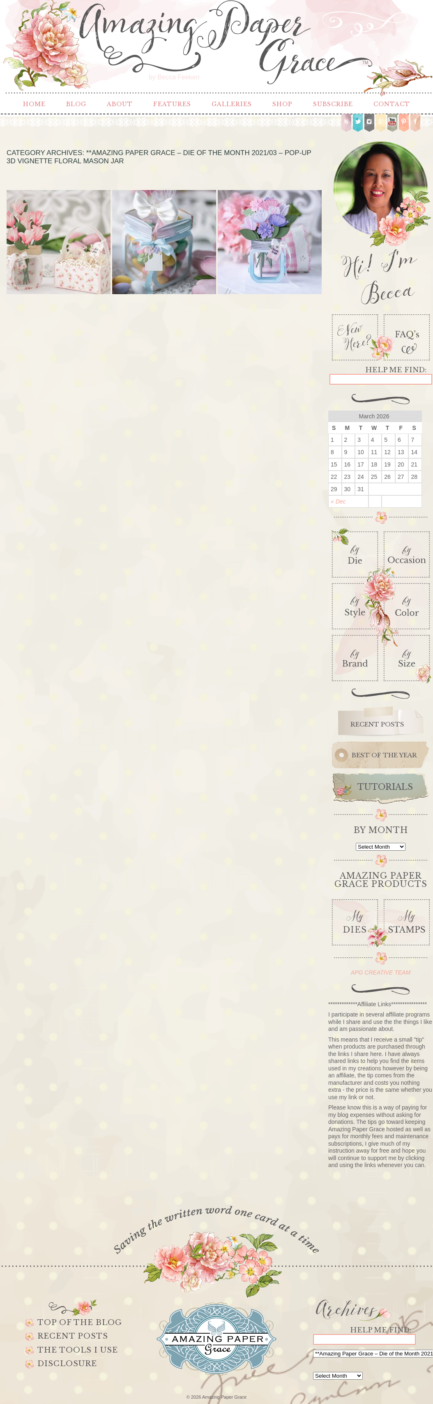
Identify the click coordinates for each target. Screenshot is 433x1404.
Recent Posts (72, 1336)
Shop (282, 104)
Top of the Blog (79, 1322)
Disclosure (67, 1363)
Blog (76, 104)
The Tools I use (77, 1350)
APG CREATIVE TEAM (380, 972)
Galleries (232, 104)
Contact (391, 104)
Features (172, 104)
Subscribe (333, 104)
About (120, 104)
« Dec (338, 501)
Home (34, 104)
